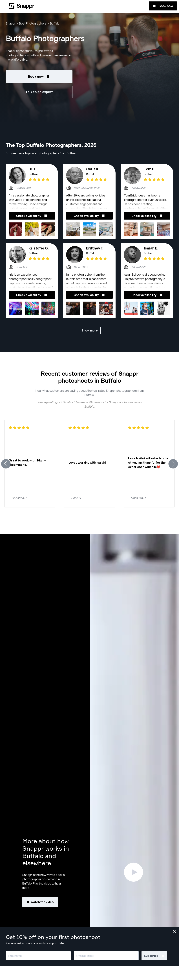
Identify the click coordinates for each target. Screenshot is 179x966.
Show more (89, 330)
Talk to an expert (39, 92)
